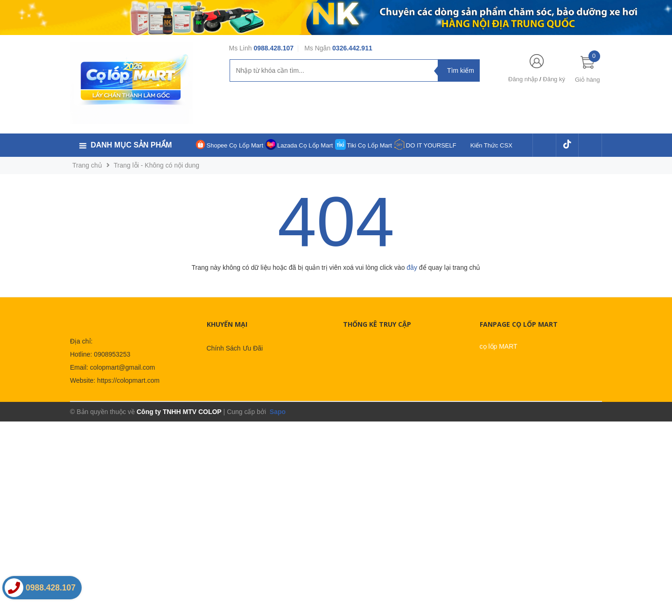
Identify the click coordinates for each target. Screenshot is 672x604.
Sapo (277, 411)
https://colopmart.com (128, 380)
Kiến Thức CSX (491, 145)
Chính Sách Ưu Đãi (235, 348)
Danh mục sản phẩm (131, 145)
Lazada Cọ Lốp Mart (305, 145)
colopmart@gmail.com (122, 367)
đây (411, 267)
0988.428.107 (273, 48)
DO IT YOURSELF (431, 145)
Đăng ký (554, 79)
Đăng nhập (523, 79)
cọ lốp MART (499, 346)
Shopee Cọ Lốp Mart (235, 145)
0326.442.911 (352, 48)
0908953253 (112, 354)
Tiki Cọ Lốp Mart (369, 145)
